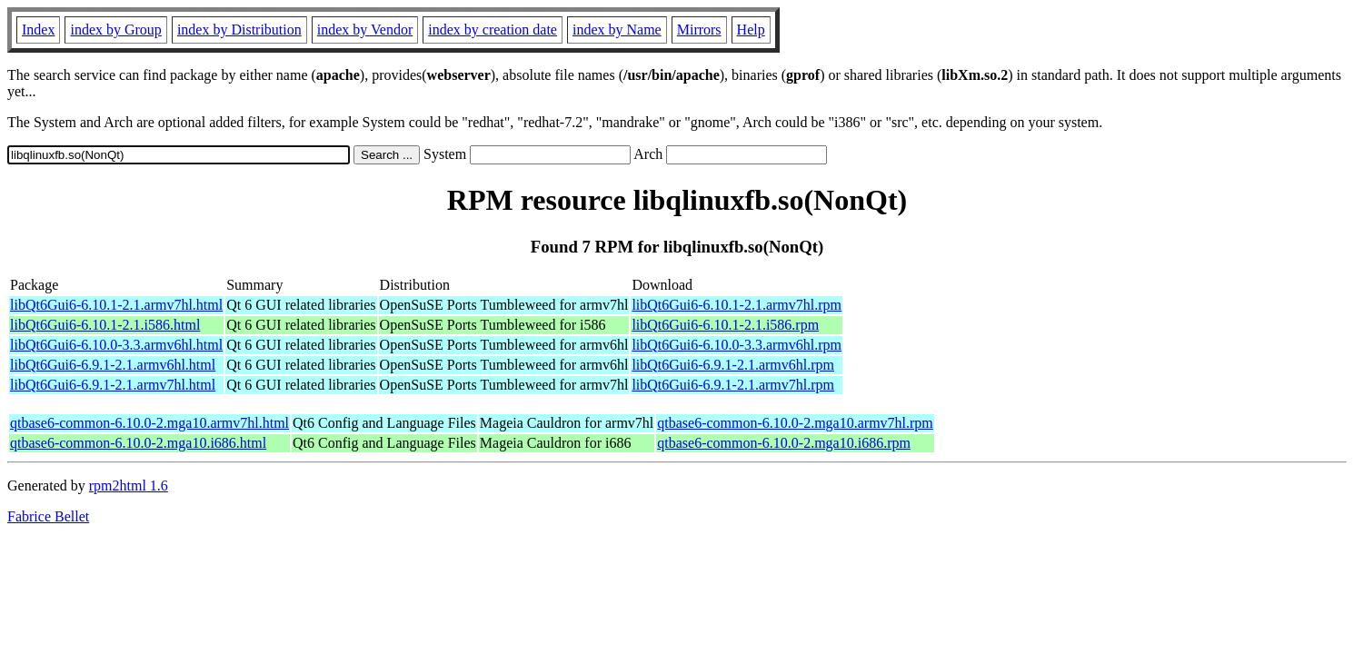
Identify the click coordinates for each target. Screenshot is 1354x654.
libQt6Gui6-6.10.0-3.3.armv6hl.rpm (736, 344)
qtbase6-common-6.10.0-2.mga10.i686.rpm (784, 443)
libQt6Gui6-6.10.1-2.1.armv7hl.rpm (736, 304)
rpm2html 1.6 (128, 485)
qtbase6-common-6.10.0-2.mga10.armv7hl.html (149, 423)
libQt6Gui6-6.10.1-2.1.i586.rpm (725, 324)
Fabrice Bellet (48, 516)
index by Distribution (239, 29)
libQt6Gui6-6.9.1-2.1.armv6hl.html (112, 364)
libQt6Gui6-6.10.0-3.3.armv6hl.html (116, 344)
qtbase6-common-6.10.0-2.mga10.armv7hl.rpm (795, 423)
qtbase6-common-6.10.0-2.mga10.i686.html (138, 443)
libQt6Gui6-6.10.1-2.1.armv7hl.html (116, 304)
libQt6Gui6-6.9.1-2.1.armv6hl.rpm (733, 364)
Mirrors (699, 29)
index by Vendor (365, 29)
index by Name (617, 29)
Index (38, 29)
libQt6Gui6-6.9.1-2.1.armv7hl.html (112, 384)
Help (751, 29)
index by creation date (492, 29)
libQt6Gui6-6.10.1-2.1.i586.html (105, 324)
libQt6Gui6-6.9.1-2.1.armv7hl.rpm (733, 384)
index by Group (115, 29)
